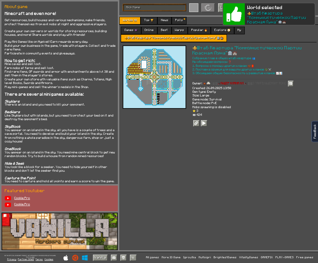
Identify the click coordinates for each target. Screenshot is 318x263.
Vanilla (100, 257)
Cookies (49, 259)
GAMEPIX (267, 257)
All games (152, 257)
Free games (305, 257)
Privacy (11, 259)
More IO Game (171, 257)
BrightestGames (225, 257)
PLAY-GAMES (285, 257)
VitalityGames (248, 257)
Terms (39, 259)
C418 (32, 257)
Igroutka (189, 257)
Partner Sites (26, 259)
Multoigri (205, 257)
